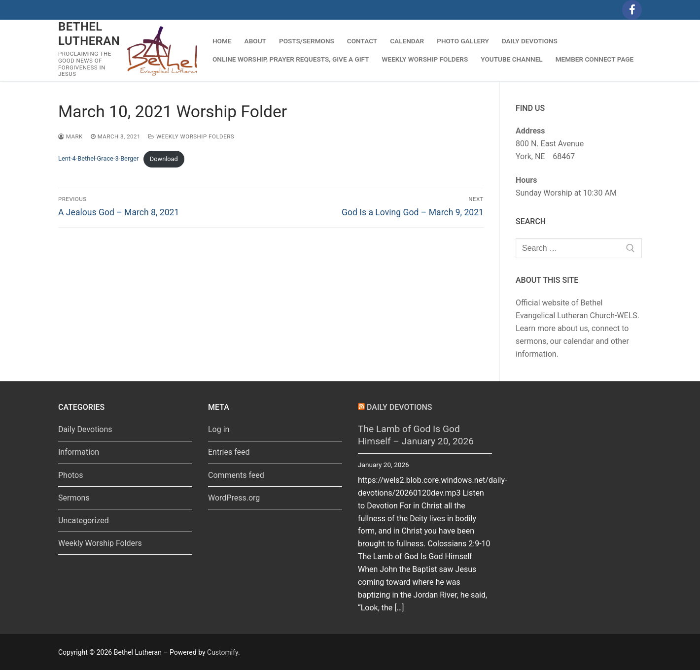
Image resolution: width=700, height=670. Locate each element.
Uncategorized (83, 520)
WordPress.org (234, 497)
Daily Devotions (85, 429)
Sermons (74, 497)
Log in (218, 429)
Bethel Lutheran (89, 34)
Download (164, 159)
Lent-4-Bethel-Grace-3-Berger (98, 159)
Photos (70, 475)
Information (78, 452)
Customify (222, 652)
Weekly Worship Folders (191, 136)
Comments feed (236, 475)
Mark (70, 136)
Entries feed (229, 452)
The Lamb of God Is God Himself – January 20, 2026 (416, 435)
